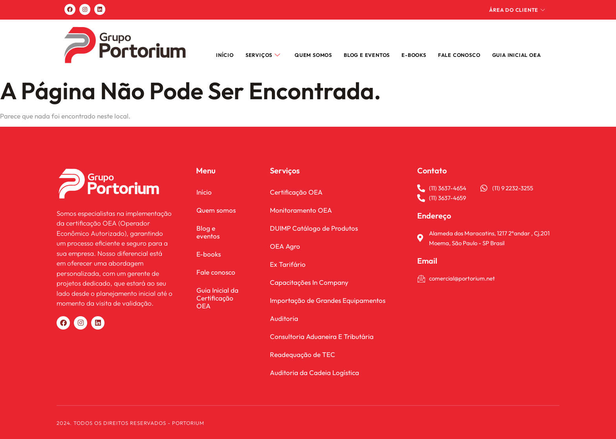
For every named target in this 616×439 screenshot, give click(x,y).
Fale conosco (215, 264)
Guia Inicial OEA (516, 55)
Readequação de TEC (302, 354)
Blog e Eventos (367, 55)
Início (225, 55)
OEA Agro (285, 246)
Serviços (263, 55)
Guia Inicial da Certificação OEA (217, 290)
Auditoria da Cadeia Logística (314, 372)
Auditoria (284, 318)
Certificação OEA (296, 192)
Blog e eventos (218, 228)
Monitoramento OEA (301, 210)
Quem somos (313, 55)
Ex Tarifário (288, 264)
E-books (414, 55)
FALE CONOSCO (459, 55)
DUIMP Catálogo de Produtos (314, 228)
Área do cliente (517, 10)
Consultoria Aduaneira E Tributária (322, 336)
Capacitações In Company (309, 282)
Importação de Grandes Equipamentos (327, 300)
